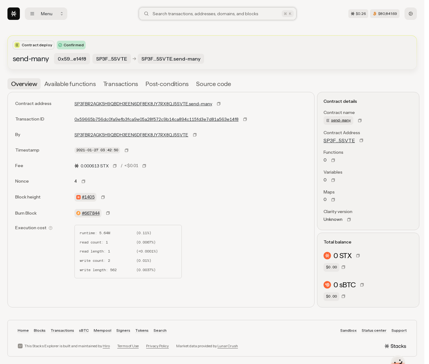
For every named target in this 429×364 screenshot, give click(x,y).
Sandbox (348, 330)
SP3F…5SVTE (339, 140)
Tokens (142, 330)
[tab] (24, 83)
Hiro (106, 346)
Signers (123, 330)
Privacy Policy (157, 346)
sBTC (84, 330)
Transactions (62, 330)
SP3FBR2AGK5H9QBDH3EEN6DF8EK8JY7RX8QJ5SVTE (131, 135)
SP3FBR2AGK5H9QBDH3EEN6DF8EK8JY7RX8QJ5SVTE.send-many (143, 104)
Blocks (40, 330)
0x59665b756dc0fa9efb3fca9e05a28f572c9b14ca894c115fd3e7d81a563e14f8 (156, 119)
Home (23, 330)
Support (399, 330)
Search (160, 330)
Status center (374, 330)
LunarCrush (227, 346)
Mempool (102, 330)
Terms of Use (128, 346)
